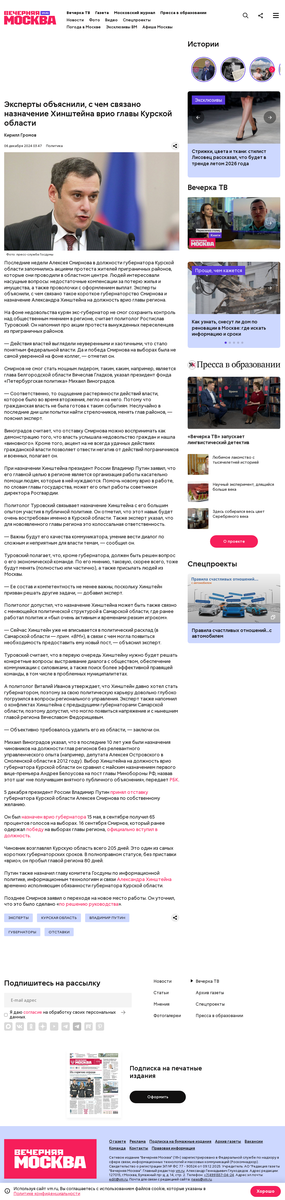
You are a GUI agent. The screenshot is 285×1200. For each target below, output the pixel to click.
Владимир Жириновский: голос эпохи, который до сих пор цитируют (203, 69)
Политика (54, 146)
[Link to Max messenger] (8, 1026)
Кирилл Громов (20, 135)
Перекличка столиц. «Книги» (234, 223)
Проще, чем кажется (218, 270)
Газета (102, 12)
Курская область (59, 917)
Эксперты (18, 917)
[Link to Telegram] (65, 1026)
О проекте (234, 541)
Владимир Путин (107, 917)
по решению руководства (88, 904)
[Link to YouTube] (54, 1026)
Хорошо (266, 1191)
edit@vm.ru (118, 1179)
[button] (272, 69)
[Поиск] (246, 15)
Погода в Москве (84, 27)
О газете (117, 1141)
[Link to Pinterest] (100, 1026)
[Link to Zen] (43, 1026)
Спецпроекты (137, 20)
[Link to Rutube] (88, 1026)
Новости (75, 20)
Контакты (138, 1148)
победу (35, 829)
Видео (111, 20)
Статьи (161, 993)
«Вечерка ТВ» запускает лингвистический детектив (218, 439)
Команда (117, 1148)
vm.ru (180, 1171)
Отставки (59, 932)
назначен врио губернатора (54, 817)
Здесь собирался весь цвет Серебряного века (239, 514)
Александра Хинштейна (144, 879)
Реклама (138, 1141)
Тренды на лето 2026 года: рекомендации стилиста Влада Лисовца (234, 117)
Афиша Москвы (157, 27)
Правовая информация (173, 1148)
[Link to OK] (31, 1026)
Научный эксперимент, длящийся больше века (243, 487)
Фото (94, 20)
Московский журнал (134, 12)
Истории (203, 44)
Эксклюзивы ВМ (121, 27)
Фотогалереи (167, 1016)
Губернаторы (22, 932)
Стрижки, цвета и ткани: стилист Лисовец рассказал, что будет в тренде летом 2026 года (229, 157)
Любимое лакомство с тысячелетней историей (236, 460)
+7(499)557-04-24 (219, 1175)
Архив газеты (210, 993)
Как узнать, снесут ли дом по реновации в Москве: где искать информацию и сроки (234, 288)
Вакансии (254, 1141)
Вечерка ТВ (78, 12)
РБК (173, 779)
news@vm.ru (201, 1179)
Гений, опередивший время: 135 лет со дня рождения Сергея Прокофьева (232, 69)
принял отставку (129, 792)
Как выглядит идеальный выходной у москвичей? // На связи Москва (262, 69)
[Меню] (276, 15)
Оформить (157, 1097)
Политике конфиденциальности (47, 1193)
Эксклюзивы (208, 100)
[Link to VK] (20, 1026)
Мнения (161, 1004)
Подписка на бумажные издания (180, 1141)
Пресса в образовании (183, 12)
